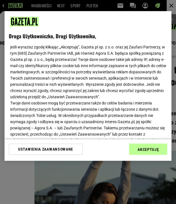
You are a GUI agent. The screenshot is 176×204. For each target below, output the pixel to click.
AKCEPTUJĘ (148, 149)
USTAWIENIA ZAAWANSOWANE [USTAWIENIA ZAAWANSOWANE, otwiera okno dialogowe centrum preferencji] (45, 149)
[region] (88, 86)
